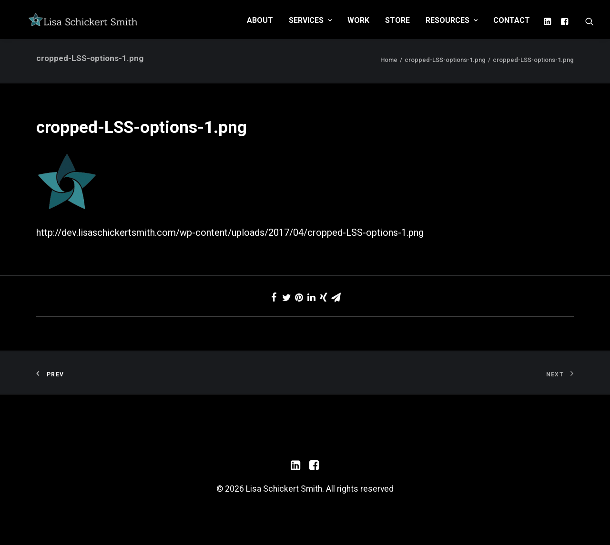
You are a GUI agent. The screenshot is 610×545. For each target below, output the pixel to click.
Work (358, 25)
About (260, 25)
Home (388, 74)
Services (310, 25)
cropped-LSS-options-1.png (445, 74)
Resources (452, 25)
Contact (511, 25)
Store (397, 25)
